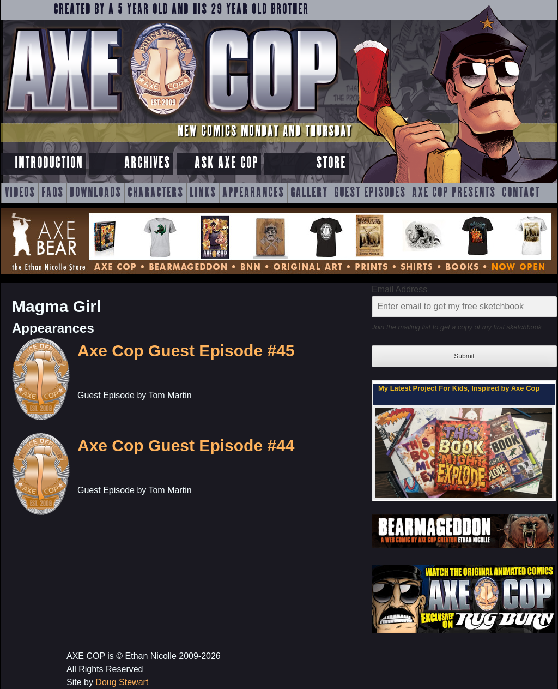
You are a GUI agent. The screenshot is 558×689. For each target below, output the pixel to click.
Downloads (96, 193)
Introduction (49, 163)
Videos (20, 193)
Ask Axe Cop (226, 163)
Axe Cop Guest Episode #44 (185, 445)
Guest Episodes (370, 193)
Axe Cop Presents (454, 193)
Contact (521, 193)
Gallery (309, 193)
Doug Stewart (121, 682)
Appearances (253, 193)
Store (331, 163)
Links (203, 193)
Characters (156, 193)
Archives (147, 163)
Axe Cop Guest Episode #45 (185, 350)
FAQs (52, 193)
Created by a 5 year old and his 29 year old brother (181, 9)
